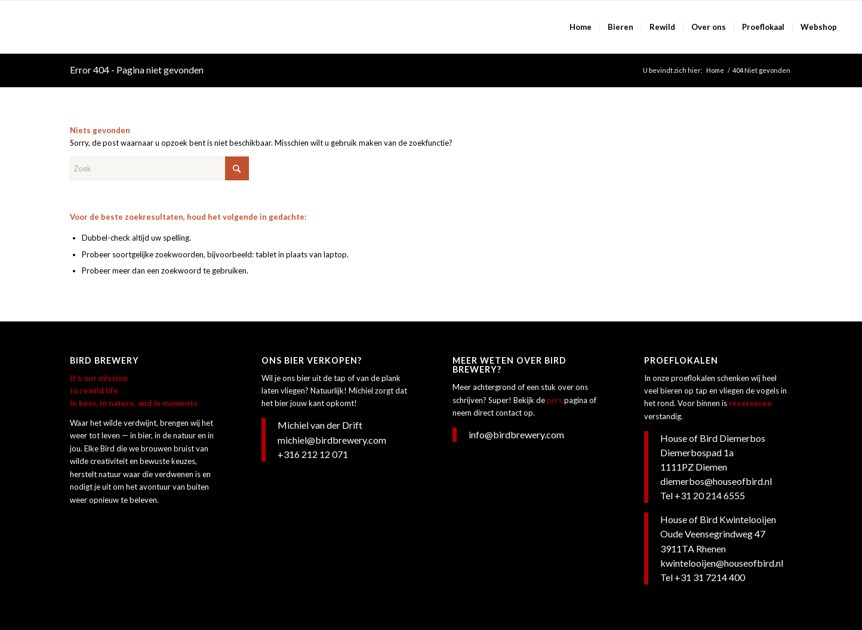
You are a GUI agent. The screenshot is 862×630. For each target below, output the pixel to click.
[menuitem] (580, 27)
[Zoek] (159, 168)
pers (554, 400)
